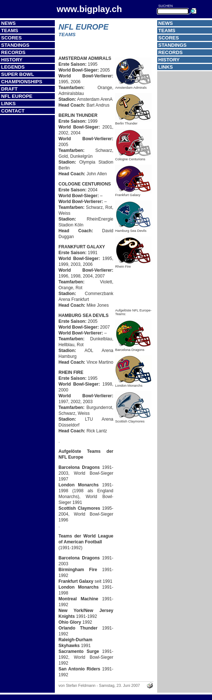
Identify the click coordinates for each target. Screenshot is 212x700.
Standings (15, 45)
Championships (21, 81)
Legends (12, 67)
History (12, 59)
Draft (9, 89)
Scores (11, 38)
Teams (9, 30)
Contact (12, 111)
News (8, 23)
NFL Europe (17, 96)
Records (13, 52)
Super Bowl (17, 74)
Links (8, 103)
